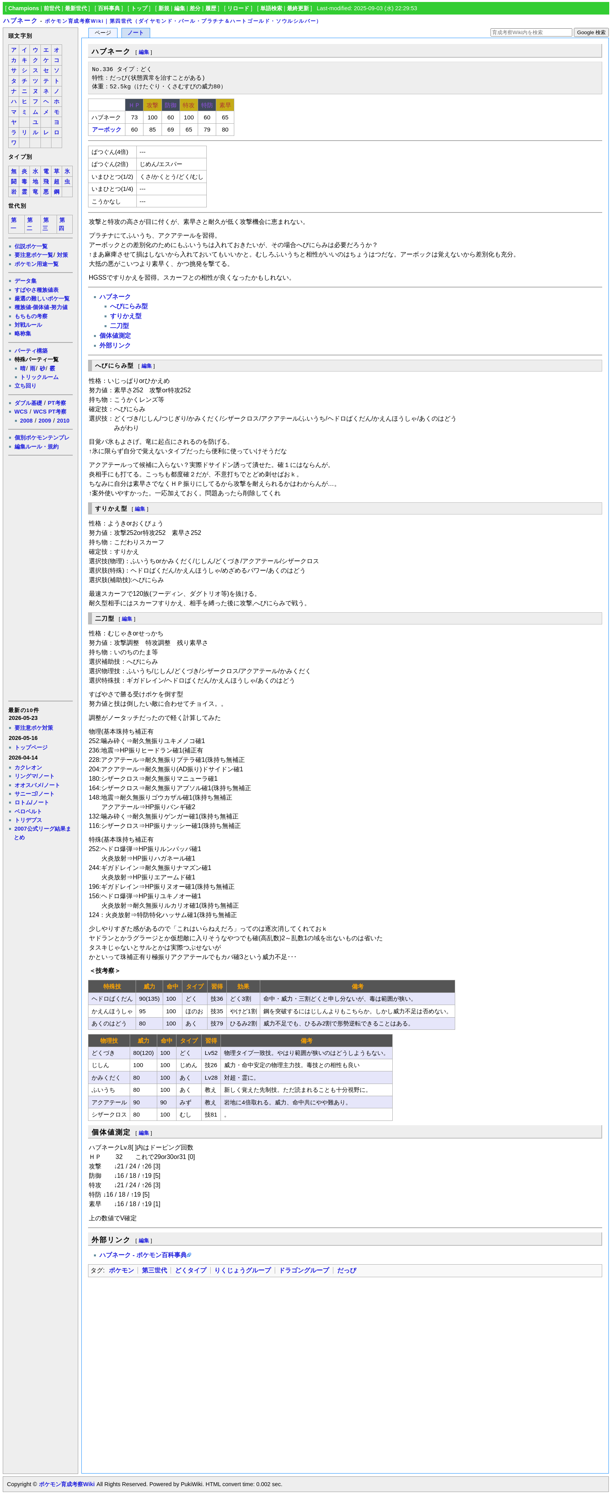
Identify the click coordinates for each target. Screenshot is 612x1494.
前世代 (52, 8)
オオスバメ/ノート (37, 785)
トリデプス (28, 820)
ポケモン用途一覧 (37, 264)
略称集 (23, 333)
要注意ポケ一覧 (34, 255)
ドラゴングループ (304, 1270)
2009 (45, 420)
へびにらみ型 (129, 306)
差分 (194, 8)
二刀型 (119, 325)
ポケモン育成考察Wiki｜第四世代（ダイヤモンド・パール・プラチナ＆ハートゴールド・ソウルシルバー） (183, 21)
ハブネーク (20, 20)
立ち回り (26, 386)
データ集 (26, 281)
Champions (23, 8)
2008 (26, 420)
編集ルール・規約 (37, 446)
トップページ (31, 747)
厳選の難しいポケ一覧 (42, 298)
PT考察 (57, 403)
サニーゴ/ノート (35, 794)
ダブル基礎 (28, 403)
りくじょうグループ (242, 1270)
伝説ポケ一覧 (31, 246)
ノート (135, 33)
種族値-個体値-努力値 (41, 307)
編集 (179, 8)
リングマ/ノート (35, 776)
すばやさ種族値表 (37, 290)
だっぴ (346, 1270)
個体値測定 (115, 335)
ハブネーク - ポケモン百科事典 (143, 1255)
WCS (21, 411)
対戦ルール (28, 325)
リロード (238, 8)
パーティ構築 (31, 351)
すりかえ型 (126, 316)
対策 (62, 255)
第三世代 (154, 1270)
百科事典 (109, 8)
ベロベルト (28, 811)
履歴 (210, 8)
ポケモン (121, 1270)
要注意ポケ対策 (34, 728)
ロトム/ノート (32, 802)
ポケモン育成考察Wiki (66, 1484)
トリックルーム (39, 377)
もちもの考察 (31, 316)
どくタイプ (190, 1270)
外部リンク (115, 345)
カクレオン (28, 767)
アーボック (106, 129)
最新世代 (76, 8)
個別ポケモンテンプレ (42, 437)
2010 (63, 420)
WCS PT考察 (49, 411)
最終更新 (298, 8)
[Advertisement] (40, 577)
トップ (139, 8)
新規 (163, 8)
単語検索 (271, 8)
